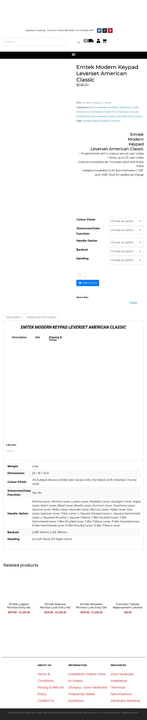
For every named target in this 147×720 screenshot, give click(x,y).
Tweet (133, 302)
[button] (73, 54)
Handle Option (86, 240)
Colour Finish (85, 219)
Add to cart (89, 282)
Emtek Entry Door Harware (91, 116)
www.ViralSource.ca (106, 713)
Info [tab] (37, 337)
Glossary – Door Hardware (87, 687)
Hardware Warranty (125, 701)
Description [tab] (13, 317)
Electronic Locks (129, 107)
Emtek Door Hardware (89, 111)
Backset (82, 249)
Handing (82, 258)
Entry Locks (135, 116)
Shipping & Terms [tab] (55, 339)
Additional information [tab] (41, 317)
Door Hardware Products (104, 107)
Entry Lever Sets (118, 116)
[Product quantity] (81, 275)
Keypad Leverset (110, 120)
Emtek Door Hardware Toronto (121, 111)
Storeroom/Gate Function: (88, 231)
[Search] (78, 42)
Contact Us (46, 701)
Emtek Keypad (91, 120)
